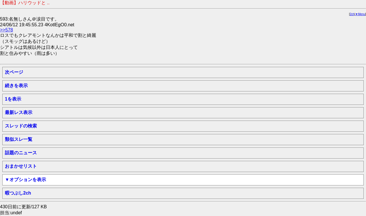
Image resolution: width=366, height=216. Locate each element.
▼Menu (360, 14)
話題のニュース (21, 152)
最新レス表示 (18, 112)
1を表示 (13, 99)
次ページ (14, 72)
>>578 (6, 29)
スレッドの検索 (21, 125)
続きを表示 (16, 85)
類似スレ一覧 (18, 139)
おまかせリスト (21, 166)
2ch (352, 14)
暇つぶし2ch (18, 193)
